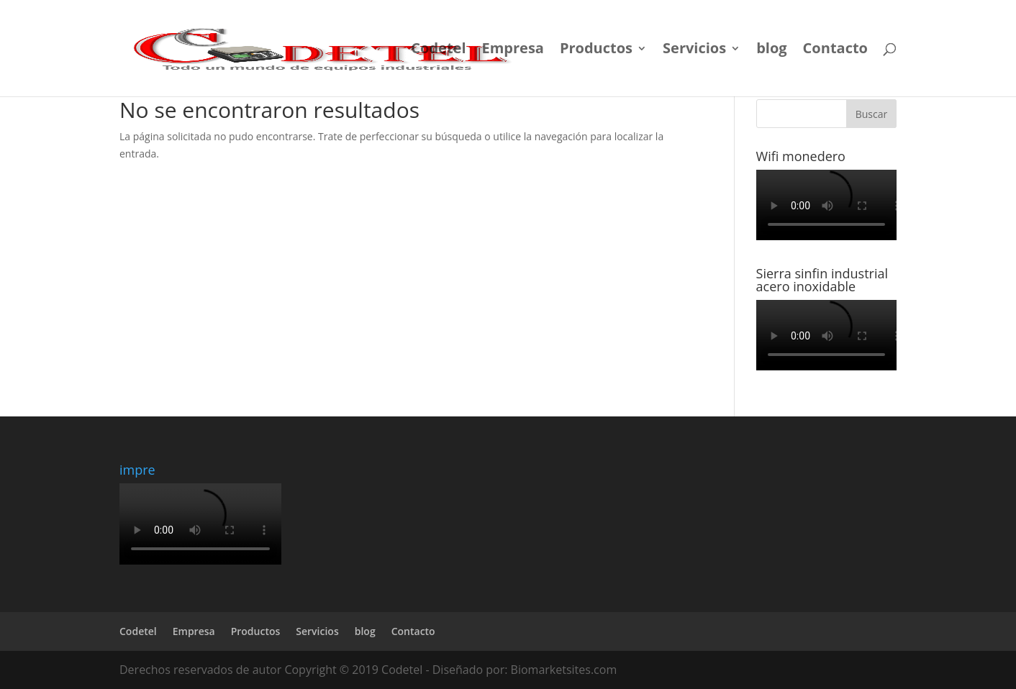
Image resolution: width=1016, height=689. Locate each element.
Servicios (694, 50)
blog (771, 50)
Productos (596, 50)
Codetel (438, 50)
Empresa (513, 50)
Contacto (835, 50)
